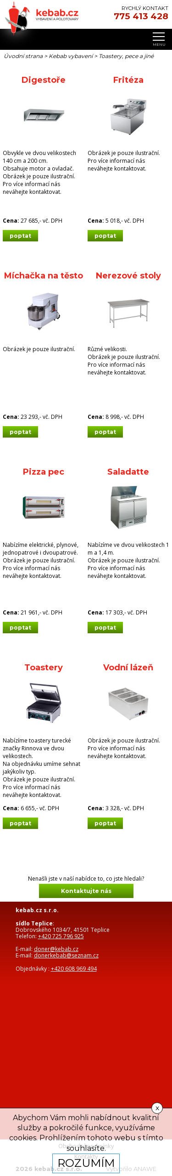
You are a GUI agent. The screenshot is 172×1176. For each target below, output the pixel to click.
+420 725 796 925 (61, 936)
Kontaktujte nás (86, 890)
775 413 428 (141, 16)
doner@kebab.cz (56, 949)
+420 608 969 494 (74, 969)
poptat (20, 235)
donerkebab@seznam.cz (66, 955)
